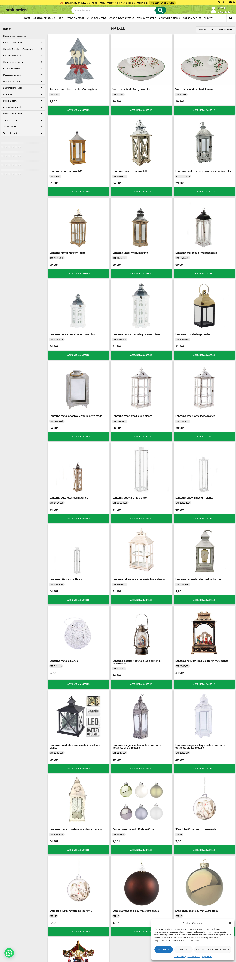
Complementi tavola (13, 61)
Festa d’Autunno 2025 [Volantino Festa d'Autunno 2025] (76, 2)
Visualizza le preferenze (213, 949)
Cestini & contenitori (13, 55)
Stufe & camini (10, 120)
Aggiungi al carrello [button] (78, 110)
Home (26, 18)
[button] (229, 923)
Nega (183, 949)
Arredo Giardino (44, 18)
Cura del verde (96, 18)
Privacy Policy (194, 956)
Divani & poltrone (11, 81)
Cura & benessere (11, 68)
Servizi (208, 18)
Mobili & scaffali (11, 100)
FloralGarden (14, 9)
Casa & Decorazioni (121, 18)
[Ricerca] (161, 10)
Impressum (207, 956)
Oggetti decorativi (12, 107)
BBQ (60, 18)
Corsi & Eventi (192, 18)
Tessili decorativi (11, 133)
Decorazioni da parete (13, 74)
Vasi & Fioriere (146, 18)
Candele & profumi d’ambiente (18, 49)
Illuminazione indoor (13, 87)
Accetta (163, 949)
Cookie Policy (180, 956)
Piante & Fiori (75, 18)
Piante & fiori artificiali (14, 113)
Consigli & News (169, 18)
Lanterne (7, 94)
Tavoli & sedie (9, 126)
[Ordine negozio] (215, 30)
